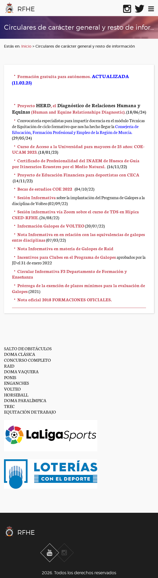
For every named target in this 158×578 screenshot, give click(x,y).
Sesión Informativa (36, 197)
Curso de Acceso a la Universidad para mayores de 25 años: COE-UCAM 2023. (78, 149)
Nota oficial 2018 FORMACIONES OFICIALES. (64, 299)
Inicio (26, 46)
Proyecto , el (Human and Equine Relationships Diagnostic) (76, 108)
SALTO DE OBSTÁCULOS (28, 348)
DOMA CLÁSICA (19, 354)
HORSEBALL (16, 394)
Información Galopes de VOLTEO (50, 225)
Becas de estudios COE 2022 (44, 189)
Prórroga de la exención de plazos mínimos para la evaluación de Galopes (78, 288)
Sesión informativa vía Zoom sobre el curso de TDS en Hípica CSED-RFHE (75, 214)
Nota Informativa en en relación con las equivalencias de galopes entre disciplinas (78, 237)
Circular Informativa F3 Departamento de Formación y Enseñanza (69, 274)
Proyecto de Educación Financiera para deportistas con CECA (78, 174)
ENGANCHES (16, 383)
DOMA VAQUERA (21, 371)
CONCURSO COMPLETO (27, 360)
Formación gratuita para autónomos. (54, 76)
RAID (9, 366)
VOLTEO (12, 389)
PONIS (10, 377)
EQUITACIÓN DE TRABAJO (30, 412)
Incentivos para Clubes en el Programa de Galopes (66, 257)
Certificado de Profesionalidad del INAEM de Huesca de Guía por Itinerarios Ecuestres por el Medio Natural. (75, 163)
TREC (9, 406)
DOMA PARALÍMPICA (25, 400)
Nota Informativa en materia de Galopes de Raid (65, 248)
